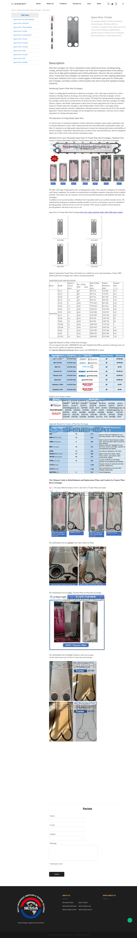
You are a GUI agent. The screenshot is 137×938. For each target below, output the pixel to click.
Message (53, 843)
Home (38, 4)
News (99, 4)
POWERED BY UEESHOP (82, 935)
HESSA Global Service (85, 909)
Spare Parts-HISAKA (20, 62)
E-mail (52, 825)
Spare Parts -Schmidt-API (22, 35)
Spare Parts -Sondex (20, 47)
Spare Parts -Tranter (20, 43)
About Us (50, 4)
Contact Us (77, 4)
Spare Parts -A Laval (20, 54)
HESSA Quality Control (69, 909)
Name (52, 816)
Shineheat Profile (67, 902)
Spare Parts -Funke (20, 31)
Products (63, 4)
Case (89, 4)
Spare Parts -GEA (19, 51)
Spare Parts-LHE (19, 58)
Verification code (55, 864)
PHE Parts (46, 10)
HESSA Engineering (84, 906)
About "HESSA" (83, 902)
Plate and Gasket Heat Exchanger (29, 10)
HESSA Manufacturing (69, 906)
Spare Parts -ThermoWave (22, 27)
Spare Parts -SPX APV (21, 23)
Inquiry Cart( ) (116, 4)
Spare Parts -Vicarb (20, 39)
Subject (52, 834)
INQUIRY (98, 41)
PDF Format (113, 41)
